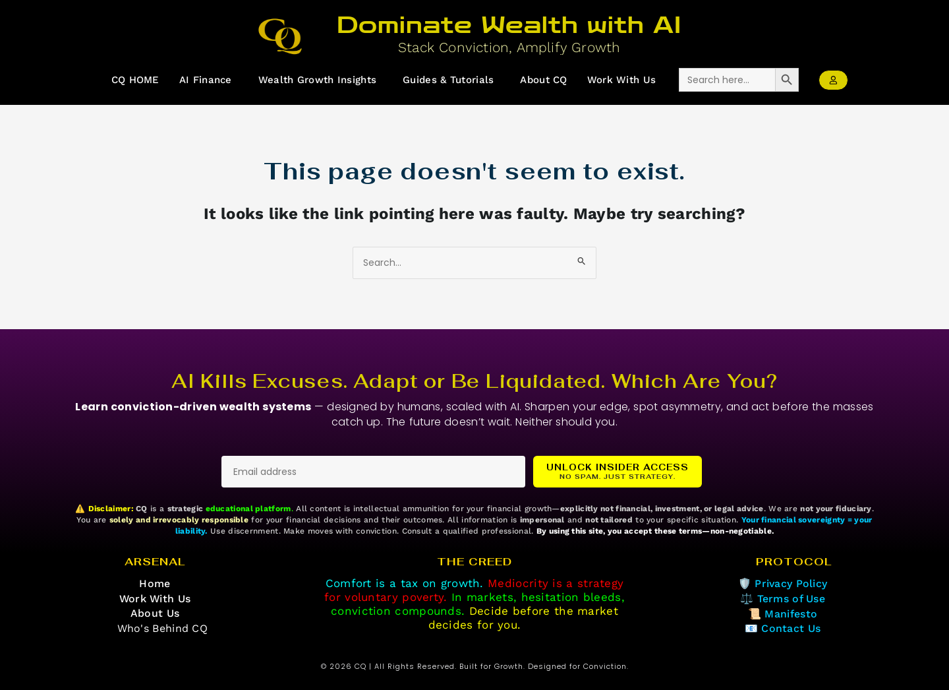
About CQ (544, 80)
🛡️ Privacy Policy (782, 583)
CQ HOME (135, 80)
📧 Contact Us (783, 628)
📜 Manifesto (782, 614)
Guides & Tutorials (448, 80)
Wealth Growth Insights (317, 80)
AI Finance (205, 80)
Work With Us (621, 80)
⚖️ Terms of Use (782, 598)
